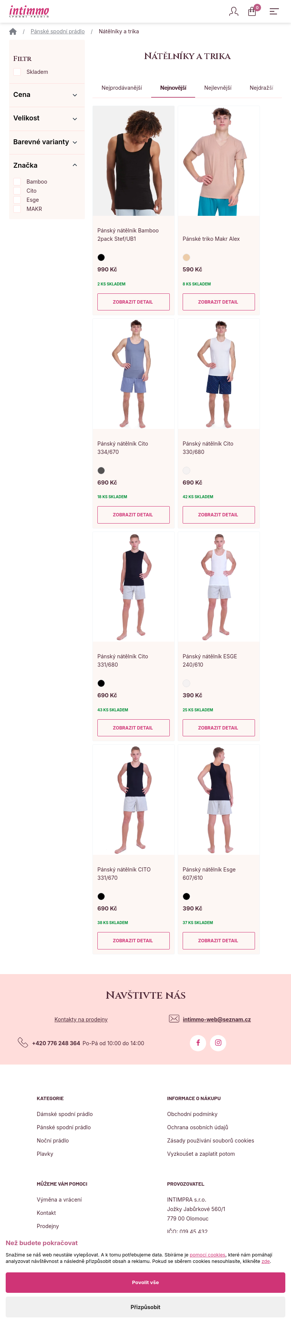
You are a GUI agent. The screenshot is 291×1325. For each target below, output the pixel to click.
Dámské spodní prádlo (65, 1114)
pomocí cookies (207, 1255)
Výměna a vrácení (59, 1199)
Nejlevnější (218, 87)
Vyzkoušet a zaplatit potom (201, 1153)
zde (265, 1261)
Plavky (45, 1153)
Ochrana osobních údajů (197, 1127)
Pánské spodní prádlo (58, 31)
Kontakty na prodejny (81, 1019)
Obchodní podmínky (192, 1114)
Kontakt (46, 1213)
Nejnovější (173, 87)
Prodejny (48, 1226)
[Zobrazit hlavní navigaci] (274, 11)
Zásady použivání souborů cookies (210, 1140)
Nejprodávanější (122, 87)
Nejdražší (261, 87)
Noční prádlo (53, 1140)
